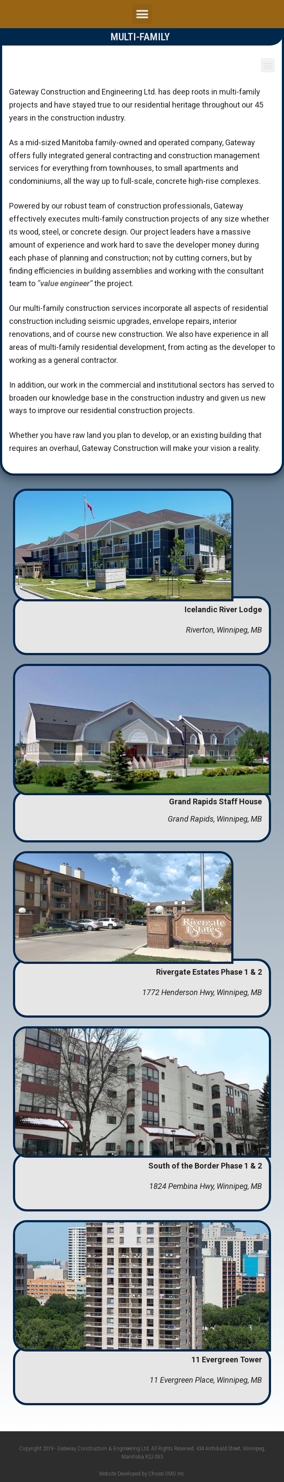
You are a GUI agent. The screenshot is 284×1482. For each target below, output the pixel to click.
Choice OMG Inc (166, 1473)
